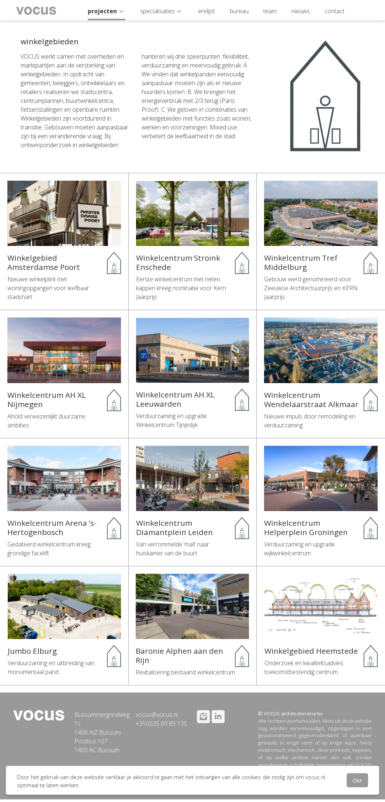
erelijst (206, 11)
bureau (239, 11)
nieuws (300, 11)
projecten (102, 11)
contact (334, 11)
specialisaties (157, 11)
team (270, 11)
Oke (357, 780)
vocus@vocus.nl (157, 715)
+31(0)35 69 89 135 (161, 723)
